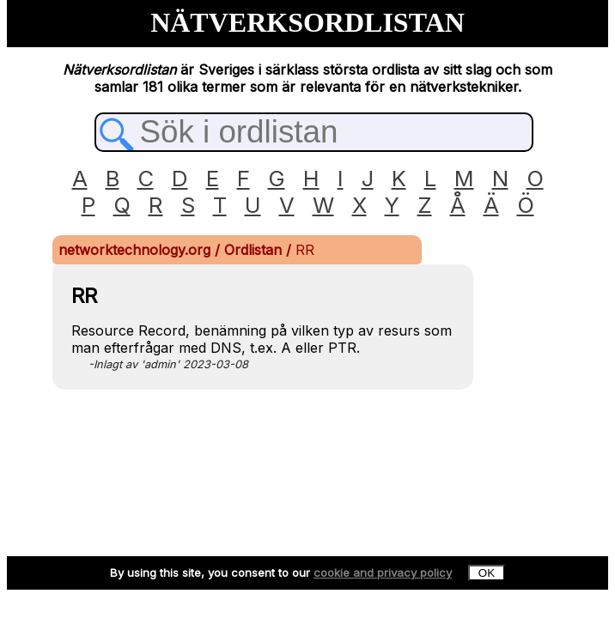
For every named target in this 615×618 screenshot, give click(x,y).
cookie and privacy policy (383, 572)
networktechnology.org (136, 249)
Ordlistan (255, 249)
